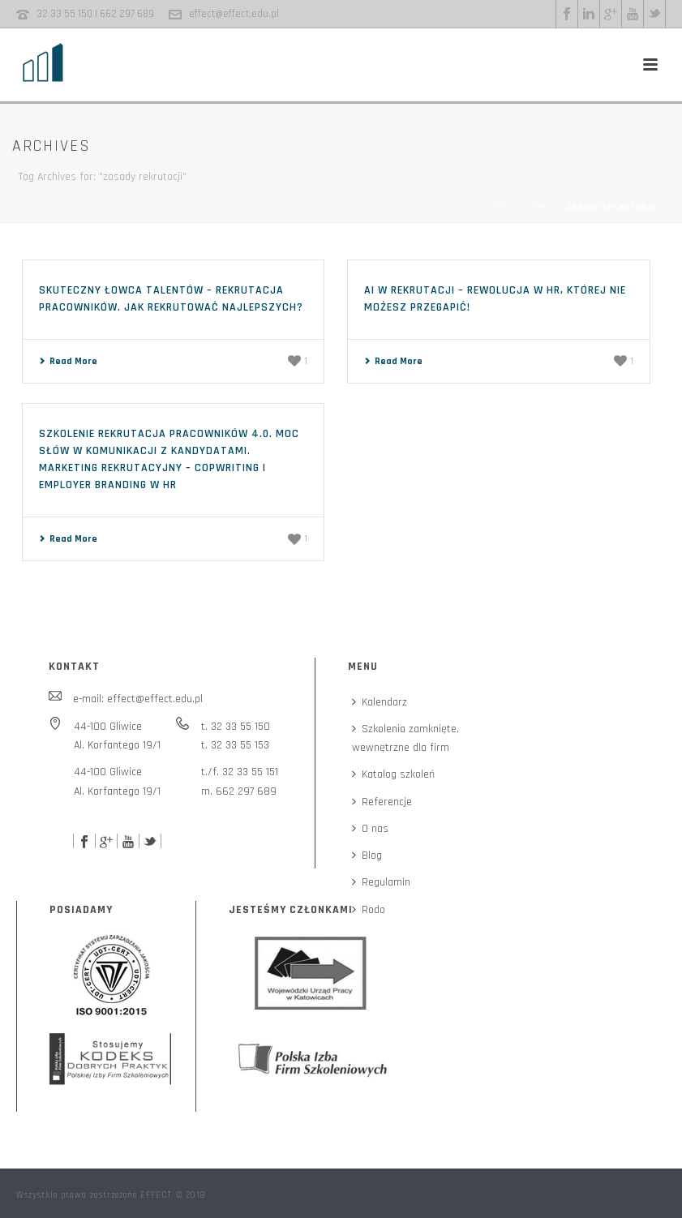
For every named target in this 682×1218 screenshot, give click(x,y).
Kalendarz (379, 702)
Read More (68, 361)
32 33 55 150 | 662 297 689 (95, 13)
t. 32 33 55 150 (235, 726)
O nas (370, 828)
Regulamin (381, 882)
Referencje (382, 802)
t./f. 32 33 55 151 (239, 772)
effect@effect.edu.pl (234, 13)
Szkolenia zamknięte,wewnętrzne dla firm (405, 738)
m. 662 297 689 (239, 791)
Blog (367, 855)
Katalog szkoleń (393, 774)
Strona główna (521, 207)
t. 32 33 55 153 (235, 745)
